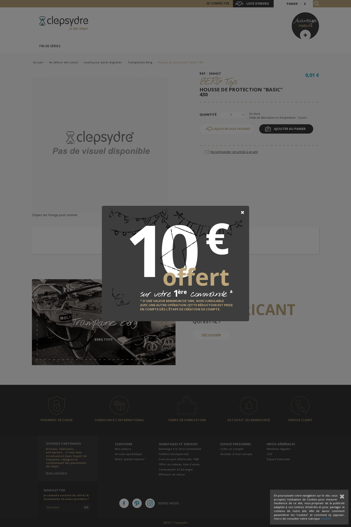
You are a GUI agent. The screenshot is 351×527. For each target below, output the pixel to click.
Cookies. (326, 518)
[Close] (242, 212)
